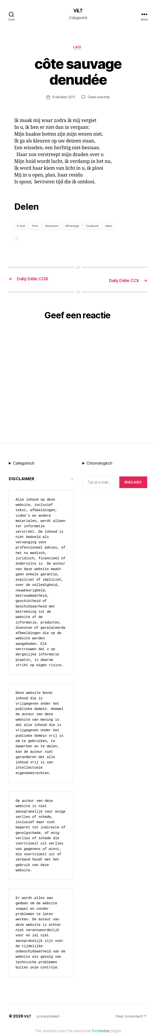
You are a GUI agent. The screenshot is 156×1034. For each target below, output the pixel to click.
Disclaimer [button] (21, 479)
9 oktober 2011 (63, 99)
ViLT (78, 11)
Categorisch (23, 464)
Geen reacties (99, 99)
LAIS (78, 48)
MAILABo (133, 483)
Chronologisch (99, 464)
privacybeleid (49, 1017)
